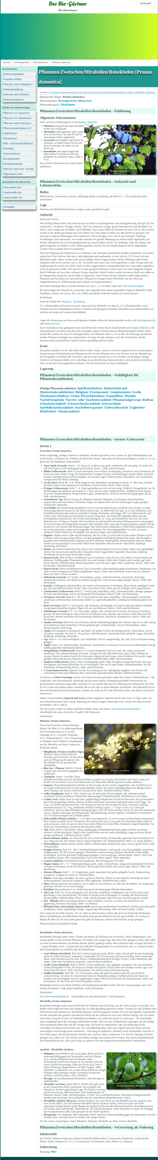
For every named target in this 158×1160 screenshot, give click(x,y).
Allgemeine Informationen (61, 92)
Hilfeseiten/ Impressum (61, 62)
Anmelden (9, 207)
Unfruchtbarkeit (116, 407)
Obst (53, 1151)
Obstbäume (68, 104)
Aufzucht (86, 92)
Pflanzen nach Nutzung (16, 123)
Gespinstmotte (120, 392)
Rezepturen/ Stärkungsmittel (12, 139)
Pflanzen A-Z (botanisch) (17, 118)
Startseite (6, 62)
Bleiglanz (81, 392)
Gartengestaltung (13, 89)
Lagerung (99, 92)
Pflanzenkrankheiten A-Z (17, 128)
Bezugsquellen (11, 158)
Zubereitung (150, 92)
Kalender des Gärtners (16, 94)
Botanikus (121, 173)
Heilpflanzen (10, 133)
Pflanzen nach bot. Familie (18, 168)
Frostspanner (99, 392)
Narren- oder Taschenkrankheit (88, 400)
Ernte (92, 92)
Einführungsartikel (21, 62)
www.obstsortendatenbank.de (125, 709)
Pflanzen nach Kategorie (17, 84)
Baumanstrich (51, 323)
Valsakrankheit (69, 411)
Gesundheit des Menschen (12, 188)
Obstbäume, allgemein (86, 122)
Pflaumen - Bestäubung (73, 301)
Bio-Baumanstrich (146, 320)
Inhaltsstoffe (140, 92)
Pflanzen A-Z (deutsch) (16, 113)
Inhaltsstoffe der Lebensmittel (12, 193)
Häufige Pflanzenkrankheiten (115, 92)
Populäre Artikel (12, 79)
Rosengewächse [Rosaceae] (74, 100)
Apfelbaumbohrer (90, 388)
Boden (74, 92)
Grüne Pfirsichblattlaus (88, 396)
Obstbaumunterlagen (133, 286)
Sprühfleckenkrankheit (56, 407)
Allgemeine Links (13, 174)
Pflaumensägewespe (126, 400)
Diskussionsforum (40, 62)
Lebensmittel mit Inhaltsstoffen (12, 198)
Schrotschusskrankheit (83, 403)
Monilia (130, 396)
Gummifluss (114, 396)
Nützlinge (8, 148)
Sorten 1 (130, 92)
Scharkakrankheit (53, 403)
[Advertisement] (79, 36)
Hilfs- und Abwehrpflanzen (18, 143)
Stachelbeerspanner (89, 407)
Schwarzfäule (111, 403)
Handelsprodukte (13, 163)
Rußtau (147, 400)
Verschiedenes (11, 153)
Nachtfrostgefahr (52, 400)
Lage (80, 92)
